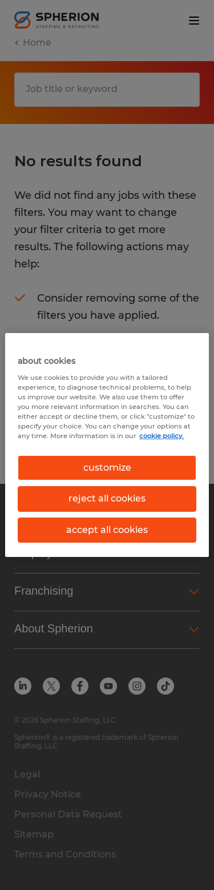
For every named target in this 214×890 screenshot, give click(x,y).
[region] (106, 445)
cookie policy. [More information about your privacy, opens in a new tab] (161, 436)
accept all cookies (107, 529)
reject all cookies (107, 498)
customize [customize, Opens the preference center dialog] (107, 467)
